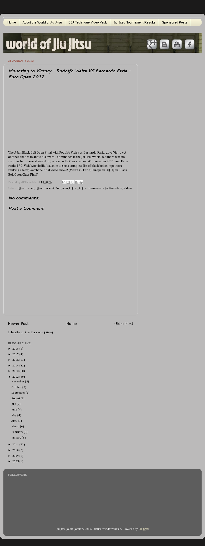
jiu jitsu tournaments (91, 188)
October (16, 387)
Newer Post (18, 324)
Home (12, 22)
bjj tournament (45, 188)
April (14, 420)
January (16, 437)
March (15, 426)
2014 (15, 365)
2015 (15, 359)
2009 (15, 456)
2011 (15, 444)
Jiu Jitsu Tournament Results (134, 22)
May (14, 415)
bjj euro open (26, 188)
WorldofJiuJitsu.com (45, 165)
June (14, 409)
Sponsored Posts (174, 22)
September (18, 392)
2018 (15, 348)
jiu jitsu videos (113, 188)
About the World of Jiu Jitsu (42, 22)
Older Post (123, 324)
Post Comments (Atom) (39, 332)
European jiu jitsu (66, 188)
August (16, 398)
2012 (15, 376)
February (17, 432)
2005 (15, 461)
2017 (15, 354)
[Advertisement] (158, 126)
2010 (15, 450)
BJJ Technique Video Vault (88, 22)
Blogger (143, 529)
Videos (128, 188)
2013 (15, 371)
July (14, 403)
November (18, 381)
